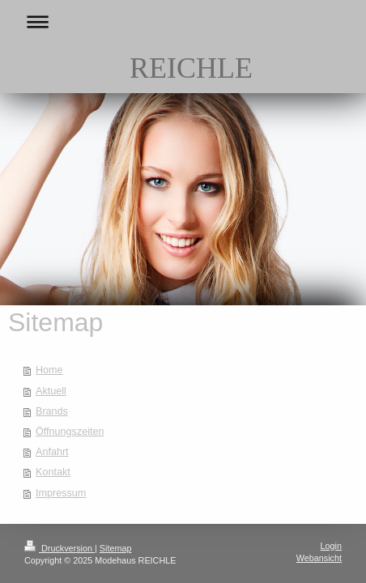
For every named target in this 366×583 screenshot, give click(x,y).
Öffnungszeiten (70, 431)
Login (331, 546)
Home (49, 370)
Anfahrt (52, 451)
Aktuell (51, 391)
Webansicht (319, 558)
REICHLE (191, 68)
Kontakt (53, 472)
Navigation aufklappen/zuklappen (183, 21)
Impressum (61, 493)
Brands (52, 411)
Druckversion (59, 548)
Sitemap (116, 548)
